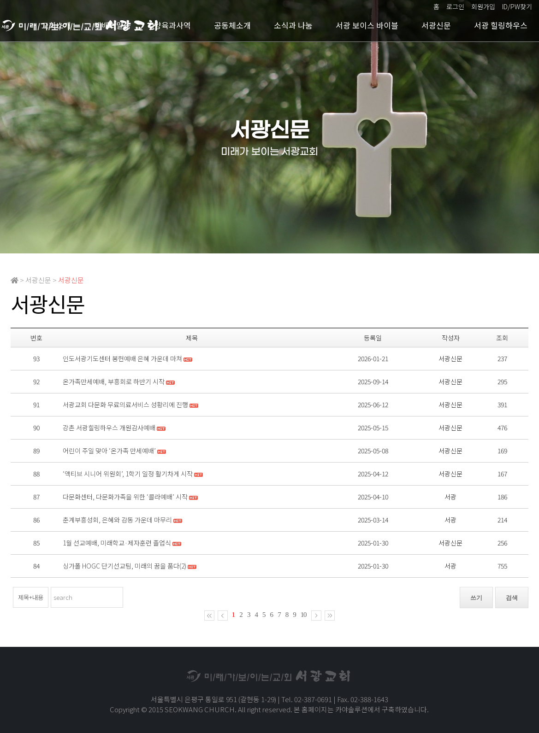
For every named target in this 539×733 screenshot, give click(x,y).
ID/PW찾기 (517, 6)
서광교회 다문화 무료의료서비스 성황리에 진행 (125, 404)
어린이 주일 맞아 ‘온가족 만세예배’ (109, 450)
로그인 (455, 6)
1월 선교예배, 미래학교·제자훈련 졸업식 (117, 542)
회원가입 (483, 6)
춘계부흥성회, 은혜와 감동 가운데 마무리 (117, 519)
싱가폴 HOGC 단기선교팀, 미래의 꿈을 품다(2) (124, 565)
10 (304, 614)
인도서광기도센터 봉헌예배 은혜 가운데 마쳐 (122, 358)
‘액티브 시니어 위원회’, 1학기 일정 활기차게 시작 (128, 473)
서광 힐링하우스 (500, 25)
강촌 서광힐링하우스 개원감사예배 (109, 427)
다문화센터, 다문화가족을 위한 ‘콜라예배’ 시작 (125, 496)
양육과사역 (172, 25)
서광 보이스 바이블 (367, 25)
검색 (512, 597)
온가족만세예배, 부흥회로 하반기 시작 (114, 381)
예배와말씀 (112, 25)
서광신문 (436, 25)
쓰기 (476, 597)
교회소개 (56, 25)
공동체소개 (232, 25)
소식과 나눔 (293, 25)
